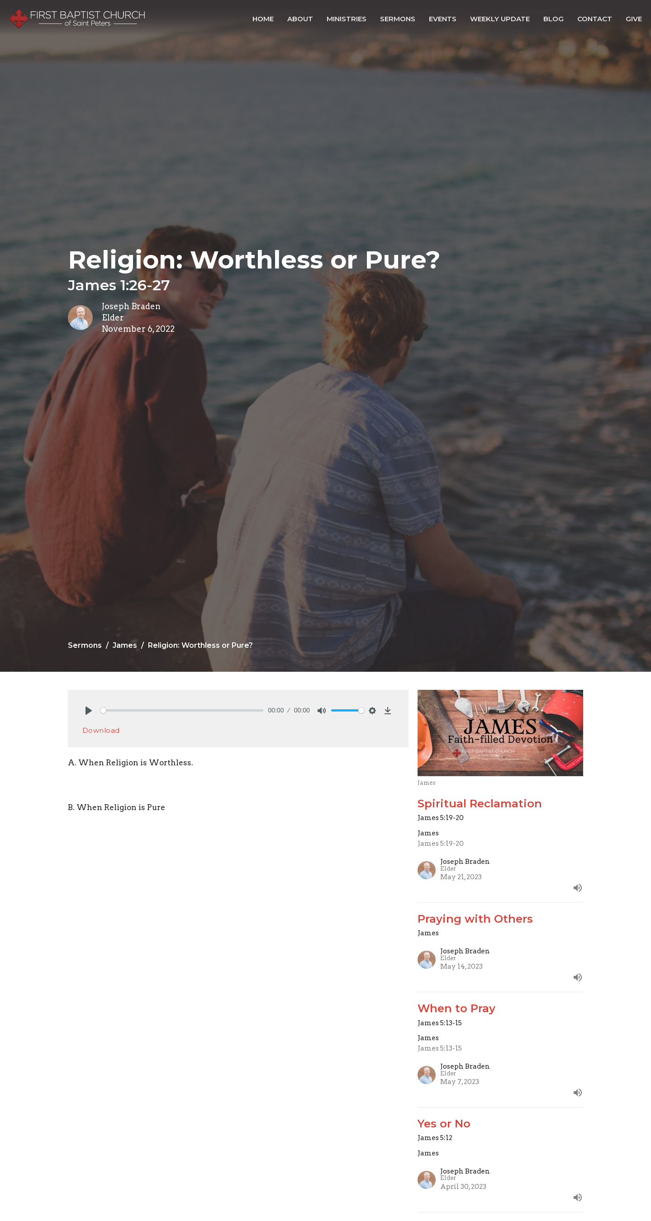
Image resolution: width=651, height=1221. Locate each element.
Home (263, 18)
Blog (553, 18)
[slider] (182, 710)
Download (101, 730)
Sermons (397, 18)
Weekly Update (500, 18)
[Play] (88, 710)
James (125, 645)
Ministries (346, 18)
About (300, 18)
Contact (594, 18)
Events (442, 18)
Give (634, 18)
